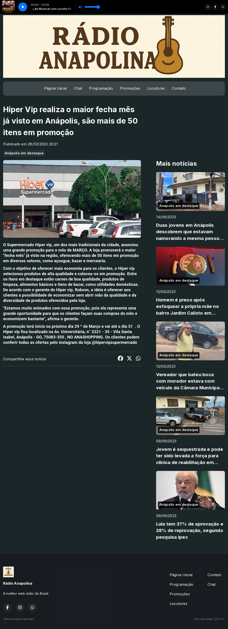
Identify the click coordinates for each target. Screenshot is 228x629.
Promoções (130, 88)
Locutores (156, 88)
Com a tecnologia (209, 619)
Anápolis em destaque (24, 153)
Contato (179, 88)
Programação (101, 88)
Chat (78, 88)
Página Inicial (55, 88)
